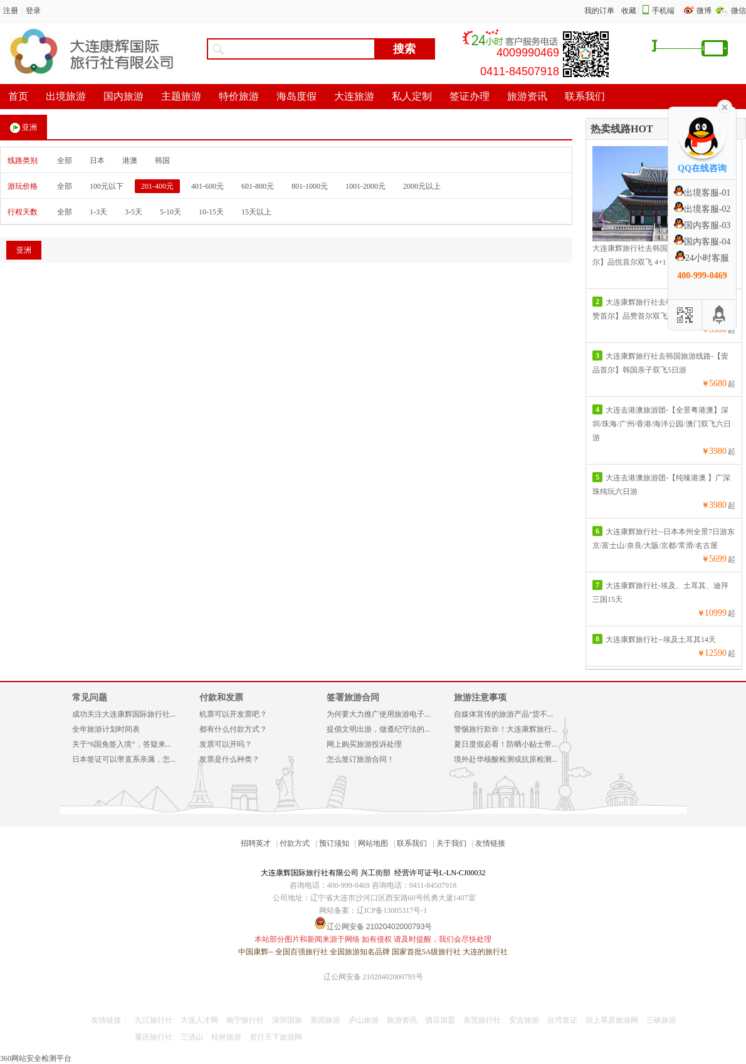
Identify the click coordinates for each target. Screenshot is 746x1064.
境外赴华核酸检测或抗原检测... (505, 759)
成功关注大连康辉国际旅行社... (124, 714)
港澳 (129, 160)
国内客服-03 (702, 225)
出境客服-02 (702, 209)
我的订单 (599, 10)
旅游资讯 (402, 1020)
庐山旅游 (364, 1020)
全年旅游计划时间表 (106, 729)
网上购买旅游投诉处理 (364, 744)
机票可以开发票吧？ (233, 714)
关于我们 (451, 843)
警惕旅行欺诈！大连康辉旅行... (505, 729)
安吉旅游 (524, 1020)
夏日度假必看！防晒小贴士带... (505, 744)
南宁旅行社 (245, 1020)
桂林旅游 (226, 1037)
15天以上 (256, 212)
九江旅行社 (153, 1020)
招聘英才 (256, 843)
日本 (97, 160)
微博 (704, 10)
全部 (64, 160)
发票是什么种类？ (229, 759)
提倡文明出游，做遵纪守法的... (378, 729)
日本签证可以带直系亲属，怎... (124, 759)
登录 (33, 10)
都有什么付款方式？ (233, 729)
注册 (10, 10)
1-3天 (98, 212)
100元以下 (106, 186)
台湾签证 (562, 1020)
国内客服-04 (702, 241)
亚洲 (23, 128)
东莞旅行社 (482, 1020)
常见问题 (89, 697)
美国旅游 (325, 1020)
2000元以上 (422, 186)
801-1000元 (310, 186)
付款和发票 (221, 697)
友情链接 (490, 843)
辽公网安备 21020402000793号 (373, 976)
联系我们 (412, 843)
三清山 (192, 1037)
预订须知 (334, 843)
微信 (738, 10)
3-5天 (133, 212)
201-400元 (157, 186)
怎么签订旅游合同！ (360, 759)
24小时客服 (702, 258)
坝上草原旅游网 (612, 1020)
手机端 (663, 10)
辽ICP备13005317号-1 (392, 910)
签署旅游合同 (353, 697)
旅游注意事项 (480, 697)
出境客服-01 (702, 193)
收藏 (628, 10)
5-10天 (170, 212)
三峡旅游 (661, 1020)
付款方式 (295, 843)
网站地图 (373, 843)
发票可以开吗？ (225, 744)
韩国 (162, 160)
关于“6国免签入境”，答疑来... (121, 744)
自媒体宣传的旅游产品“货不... (503, 714)
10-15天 (211, 212)
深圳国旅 (287, 1020)
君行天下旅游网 (276, 1037)
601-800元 (257, 186)
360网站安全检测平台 (35, 1058)
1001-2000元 (365, 186)
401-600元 (207, 186)
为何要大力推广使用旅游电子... (378, 714)
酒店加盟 (440, 1020)
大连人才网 (199, 1020)
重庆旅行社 (153, 1037)
